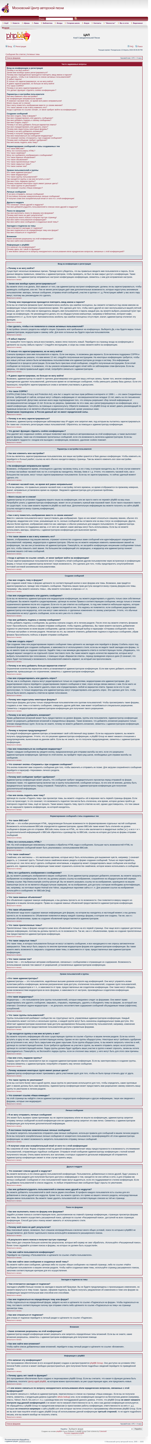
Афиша (27, 23)
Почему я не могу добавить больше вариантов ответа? (31, 125)
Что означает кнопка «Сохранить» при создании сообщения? (34, 138)
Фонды (59, 23)
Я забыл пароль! (14, 79)
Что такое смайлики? (16, 153)
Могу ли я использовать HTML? (21, 151)
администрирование (74, 1435)
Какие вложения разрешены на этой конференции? (30, 239)
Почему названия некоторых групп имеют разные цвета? (32, 183)
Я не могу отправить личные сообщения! (25, 194)
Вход (9, 47)
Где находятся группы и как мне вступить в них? (28, 179)
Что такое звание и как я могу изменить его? (27, 107)
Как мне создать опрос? (17, 122)
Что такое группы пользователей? (22, 177)
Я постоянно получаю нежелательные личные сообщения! (33, 196)
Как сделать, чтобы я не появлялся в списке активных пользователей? (39, 77)
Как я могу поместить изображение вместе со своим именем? (35, 105)
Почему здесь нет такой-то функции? (23, 249)
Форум (86, 23)
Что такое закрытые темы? (19, 164)
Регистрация (19, 47)
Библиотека (47, 23)
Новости (16, 23)
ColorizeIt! (103, 1431)
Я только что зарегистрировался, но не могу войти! (30, 81)
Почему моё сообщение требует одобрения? (27, 140)
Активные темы (33, 54)
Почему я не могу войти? (18, 70)
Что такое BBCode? (15, 148)
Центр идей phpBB (37, 1381)
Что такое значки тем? (17, 166)
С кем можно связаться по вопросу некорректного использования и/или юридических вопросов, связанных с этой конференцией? (65, 251)
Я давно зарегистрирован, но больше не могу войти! (30, 83)
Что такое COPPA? (15, 86)
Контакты (97, 23)
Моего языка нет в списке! (18, 103)
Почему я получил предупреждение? (23, 133)
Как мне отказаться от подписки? (22, 232)
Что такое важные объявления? (21, 157)
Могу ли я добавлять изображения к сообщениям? (29, 155)
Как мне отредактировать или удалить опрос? (27, 127)
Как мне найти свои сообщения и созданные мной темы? (32, 222)
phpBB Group (96, 1363)
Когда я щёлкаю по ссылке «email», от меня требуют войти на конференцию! (41, 110)
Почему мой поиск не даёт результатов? (25, 215)
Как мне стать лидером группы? (21, 181)
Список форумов (13, 58)
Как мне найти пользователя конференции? (26, 220)
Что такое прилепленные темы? (21, 162)
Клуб (6, 23)
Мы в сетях (124, 23)
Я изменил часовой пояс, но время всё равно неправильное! (34, 101)
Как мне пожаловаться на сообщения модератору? (30, 136)
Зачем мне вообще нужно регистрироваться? (27, 72)
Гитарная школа (73, 23)
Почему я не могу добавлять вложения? (25, 131)
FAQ (130, 47)
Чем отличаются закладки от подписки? (25, 228)
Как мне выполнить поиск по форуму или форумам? (30, 213)
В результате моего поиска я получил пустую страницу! (32, 217)
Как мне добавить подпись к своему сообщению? (29, 120)
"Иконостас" (110, 23)
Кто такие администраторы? (19, 172)
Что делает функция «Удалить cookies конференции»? (31, 90)
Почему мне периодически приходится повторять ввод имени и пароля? (39, 75)
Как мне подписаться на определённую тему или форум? (33, 230)
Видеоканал (138, 23)
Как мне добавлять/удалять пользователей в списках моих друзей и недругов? (42, 207)
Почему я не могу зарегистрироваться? (24, 88)
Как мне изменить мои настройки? (22, 96)
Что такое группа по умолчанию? (21, 186)
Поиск (139, 47)
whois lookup (63, 1397)
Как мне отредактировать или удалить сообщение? (30, 118)
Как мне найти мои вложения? (20, 241)
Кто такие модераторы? (17, 174)
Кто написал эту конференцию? (21, 247)
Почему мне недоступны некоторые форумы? (27, 129)
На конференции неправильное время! (24, 98)
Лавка (36, 23)
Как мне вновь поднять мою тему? (22, 142)
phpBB (58, 1431)
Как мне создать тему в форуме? (22, 116)
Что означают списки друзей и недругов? (25, 205)
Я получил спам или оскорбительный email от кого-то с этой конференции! (40, 198)
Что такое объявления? (17, 159)
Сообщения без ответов (15, 54)
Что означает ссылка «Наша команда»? (25, 188)
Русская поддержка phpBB (74, 1433)
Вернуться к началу (14, 279)
